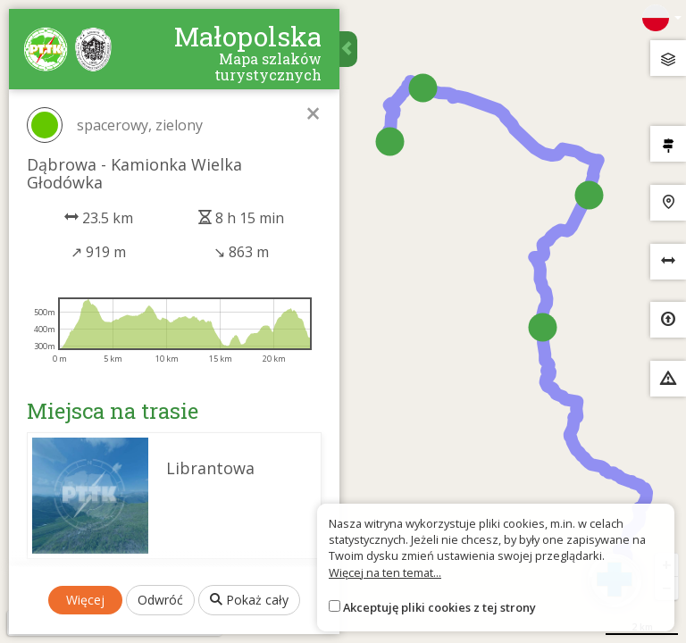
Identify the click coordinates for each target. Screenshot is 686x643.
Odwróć (160, 599)
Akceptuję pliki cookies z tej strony (439, 607)
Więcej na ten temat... (385, 572)
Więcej (85, 599)
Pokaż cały (249, 599)
